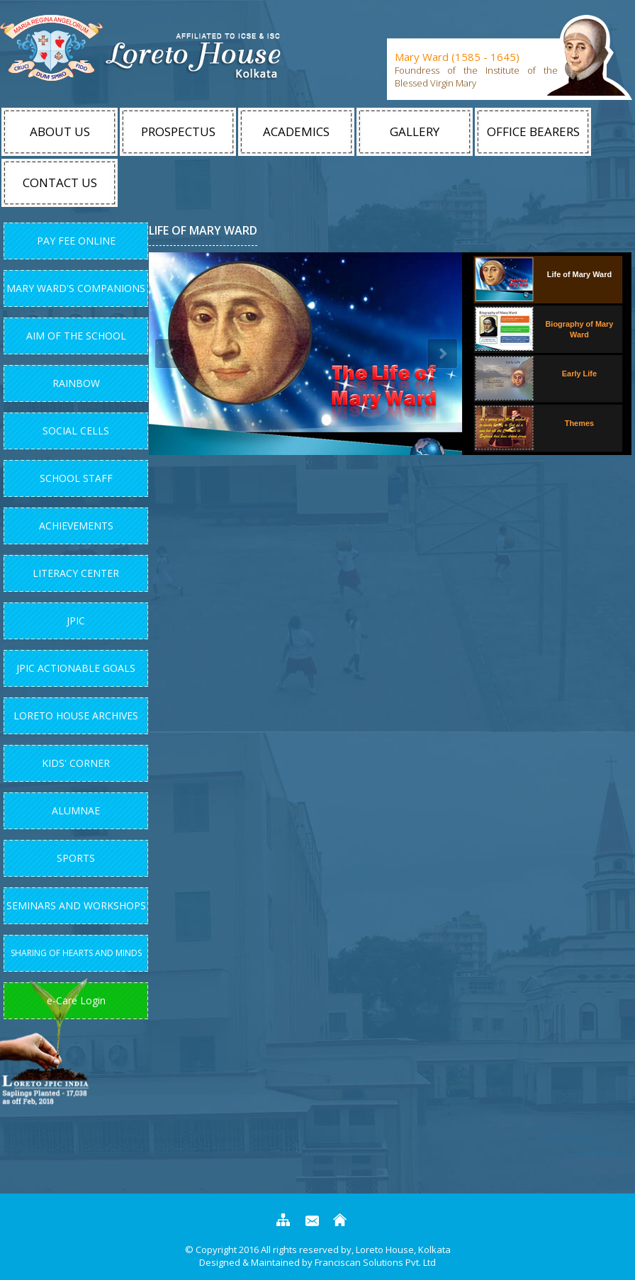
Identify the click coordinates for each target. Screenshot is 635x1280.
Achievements (76, 525)
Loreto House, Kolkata (402, 1249)
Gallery (414, 131)
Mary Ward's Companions (75, 288)
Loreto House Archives (75, 715)
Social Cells (76, 430)
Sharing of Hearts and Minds (76, 953)
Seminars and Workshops (76, 905)
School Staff (76, 478)
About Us (60, 131)
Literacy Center (76, 573)
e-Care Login (76, 1000)
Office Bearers (533, 131)
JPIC (76, 620)
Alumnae (76, 810)
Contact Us (60, 182)
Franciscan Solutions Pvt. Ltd (375, 1262)
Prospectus (178, 131)
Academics (296, 131)
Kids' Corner (76, 763)
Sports (76, 858)
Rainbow (76, 383)
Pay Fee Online (76, 240)
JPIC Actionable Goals (75, 668)
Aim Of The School (76, 335)
